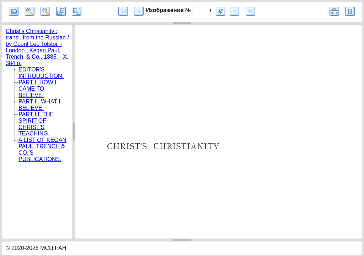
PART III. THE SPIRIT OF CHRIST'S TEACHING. (36, 124)
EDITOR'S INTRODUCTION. (41, 72)
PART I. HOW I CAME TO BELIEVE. (37, 88)
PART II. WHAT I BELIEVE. (39, 104)
